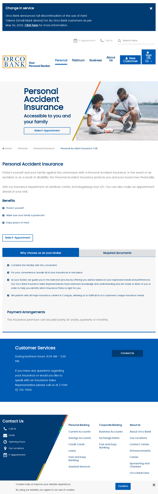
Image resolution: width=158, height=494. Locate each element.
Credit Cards (77, 444)
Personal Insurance (44, 148)
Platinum (78, 60)
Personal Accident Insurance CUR (79, 148)
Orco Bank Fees (139, 473)
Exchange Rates (109, 438)
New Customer (130, 60)
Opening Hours (17, 442)
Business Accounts (111, 431)
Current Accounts (80, 431)
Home (8, 148)
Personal (61, 60)
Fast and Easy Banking (77, 459)
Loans (72, 451)
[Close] (151, 8)
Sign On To (148, 58)
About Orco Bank (140, 431)
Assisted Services (79, 466)
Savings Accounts (80, 438)
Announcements (140, 451)
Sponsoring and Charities (140, 465)
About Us (110, 59)
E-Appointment (87, 41)
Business (95, 60)
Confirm (123, 486)
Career (134, 457)
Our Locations (16, 448)
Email (11, 435)
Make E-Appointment (47, 130)
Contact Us (127, 353)
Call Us (108, 41)
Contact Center (139, 444)
